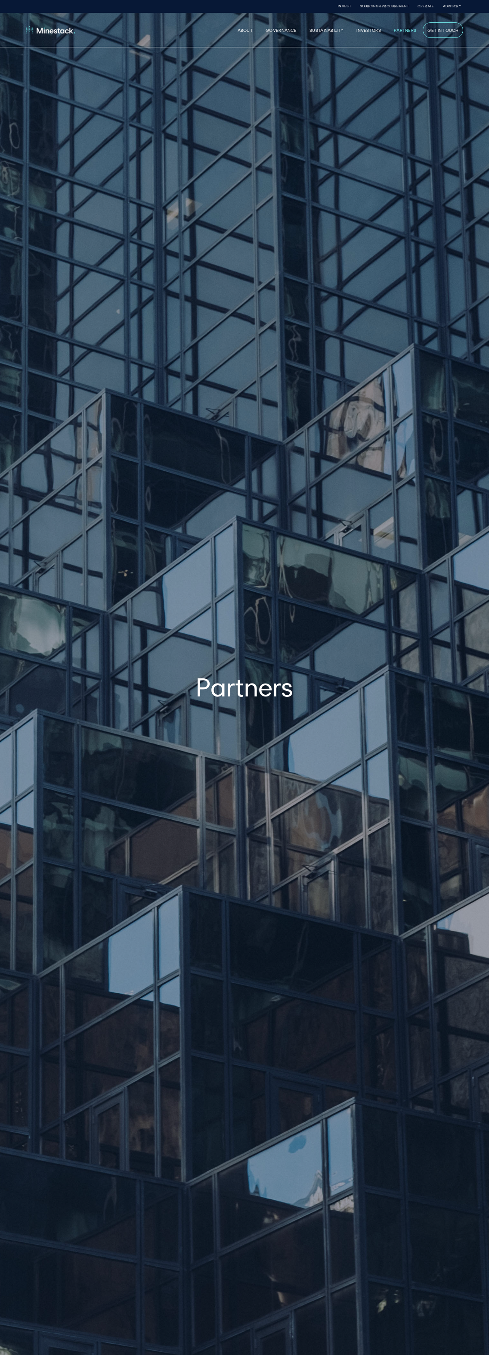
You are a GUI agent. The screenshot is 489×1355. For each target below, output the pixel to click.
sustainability (326, 30)
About (245, 30)
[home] (80, 30)
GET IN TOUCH (442, 30)
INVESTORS (368, 30)
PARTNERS (405, 30)
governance (281, 30)
